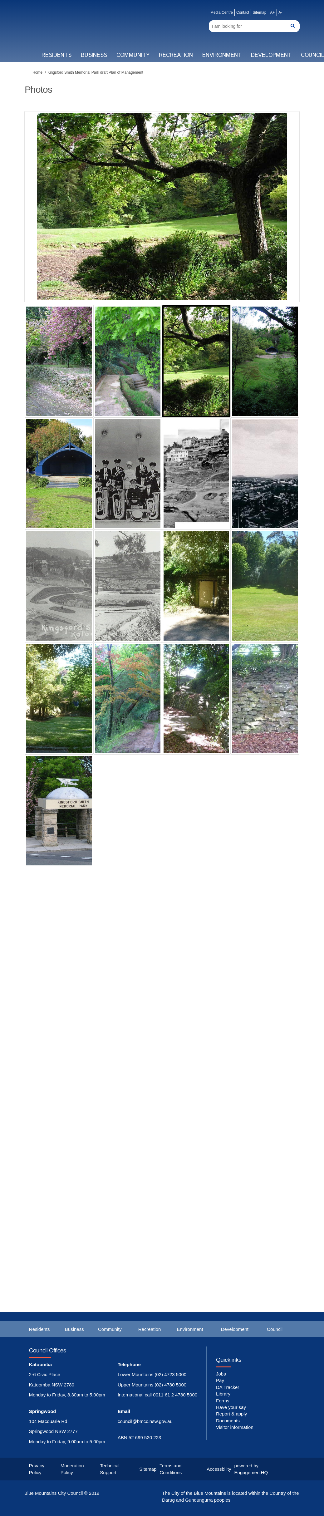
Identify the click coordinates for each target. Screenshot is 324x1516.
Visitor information (234, 1427)
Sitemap (259, 12)
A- (280, 12)
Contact (242, 12)
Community (133, 55)
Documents (228, 1420)
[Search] (254, 26)
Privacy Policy (36, 1469)
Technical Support (110, 1469)
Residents (56, 55)
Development (271, 55)
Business (94, 55)
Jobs (221, 1373)
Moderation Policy (72, 1469)
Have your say (231, 1407)
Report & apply (231, 1413)
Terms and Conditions (171, 1469)
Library (223, 1393)
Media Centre (221, 12)
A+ (272, 12)
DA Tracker (227, 1387)
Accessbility (219, 1469)
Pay (220, 1380)
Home (37, 72)
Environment (222, 55)
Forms (222, 1400)
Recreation (176, 55)
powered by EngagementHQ (251, 1469)
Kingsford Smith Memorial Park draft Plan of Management (95, 72)
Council (274, 1329)
